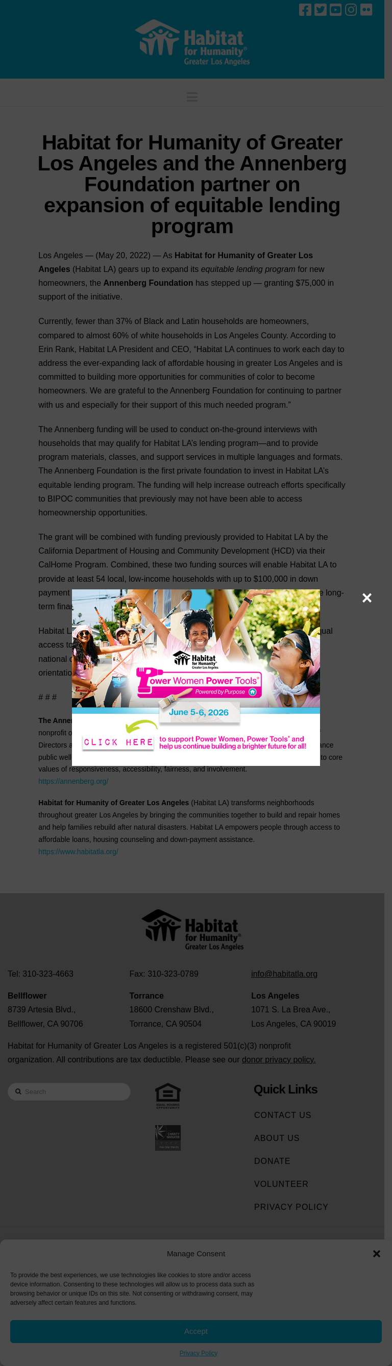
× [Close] (366, 597)
